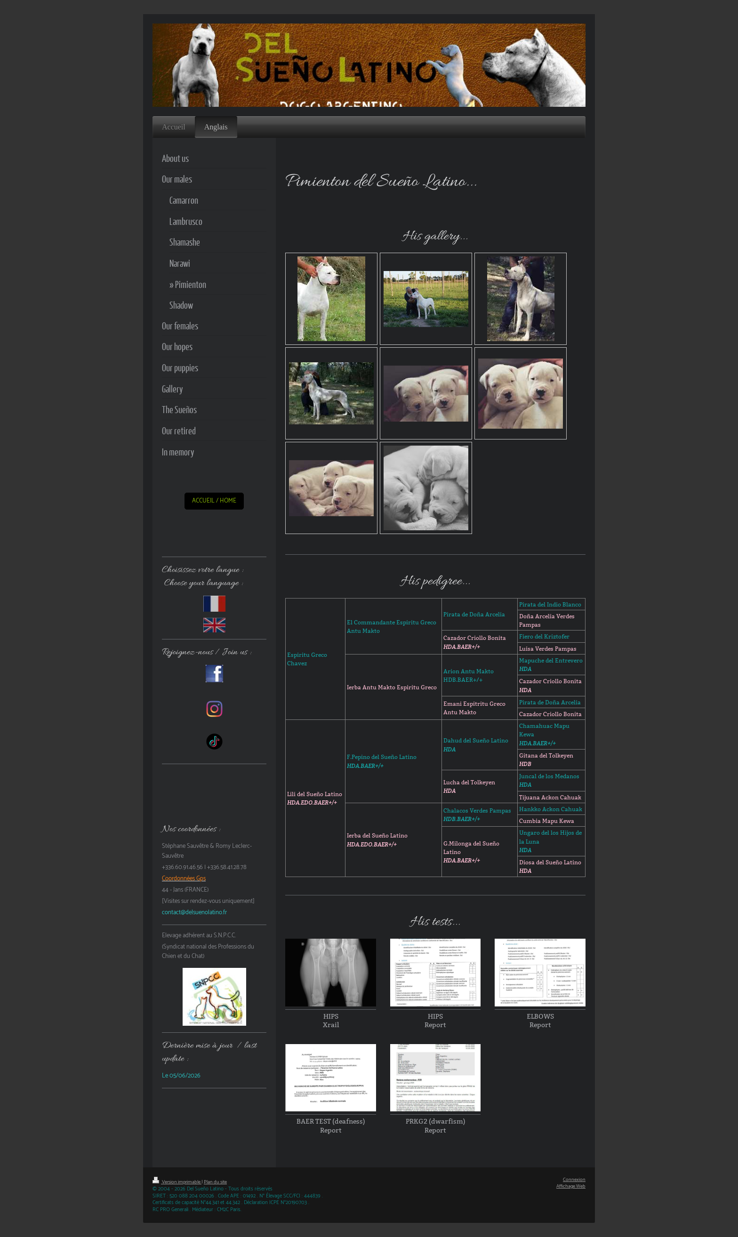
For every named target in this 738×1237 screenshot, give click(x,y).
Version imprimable (176, 1182)
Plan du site (215, 1182)
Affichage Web (571, 1186)
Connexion (574, 1180)
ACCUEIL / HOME (214, 501)
